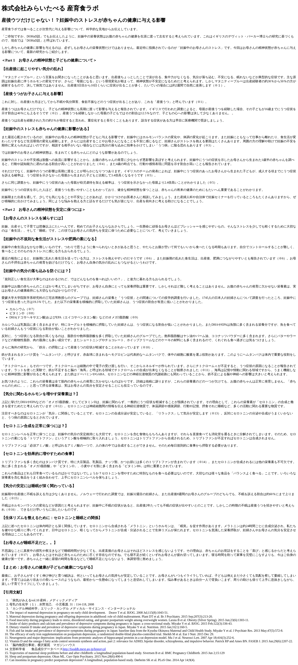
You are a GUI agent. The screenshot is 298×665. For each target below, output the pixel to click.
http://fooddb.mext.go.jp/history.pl (84, 649)
